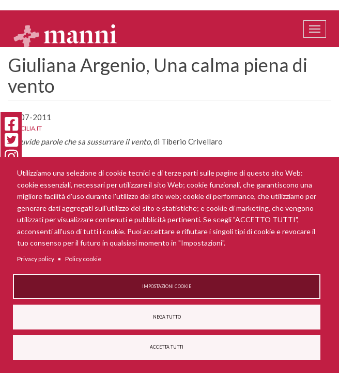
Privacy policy (35, 259)
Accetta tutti (166, 347)
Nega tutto (167, 317)
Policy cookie (83, 259)
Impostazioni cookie (166, 286)
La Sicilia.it (25, 128)
